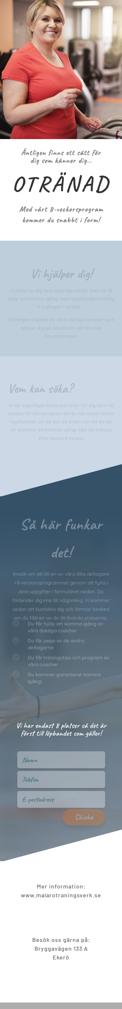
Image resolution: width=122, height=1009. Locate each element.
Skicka (88, 822)
